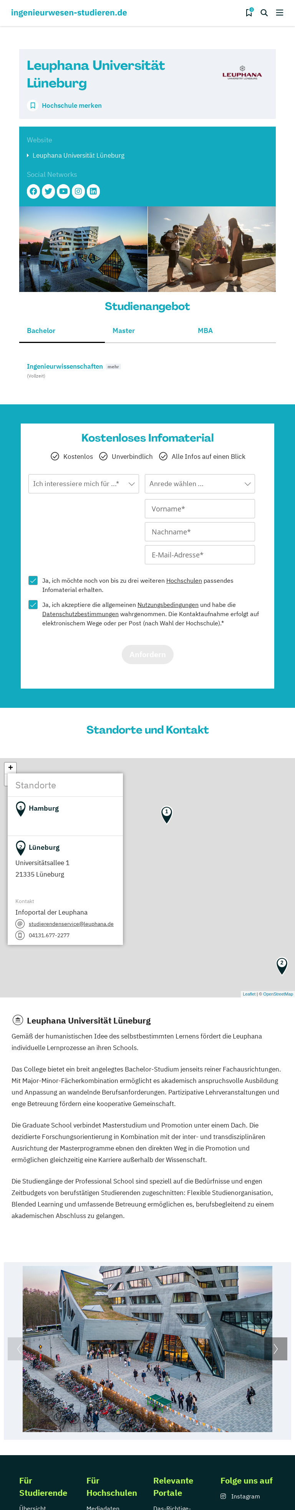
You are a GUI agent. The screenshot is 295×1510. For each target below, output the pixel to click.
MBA (205, 330)
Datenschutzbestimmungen (80, 614)
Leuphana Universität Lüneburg (78, 155)
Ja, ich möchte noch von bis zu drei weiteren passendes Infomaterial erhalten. (138, 585)
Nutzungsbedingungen (168, 604)
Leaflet (249, 994)
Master (124, 330)
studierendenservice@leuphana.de (71, 923)
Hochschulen (184, 580)
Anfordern (147, 654)
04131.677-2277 (49, 935)
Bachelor (41, 330)
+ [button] (10, 768)
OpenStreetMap (278, 994)
